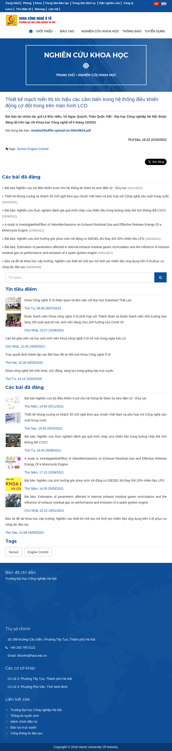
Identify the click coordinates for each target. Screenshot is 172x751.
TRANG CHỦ (65, 75)
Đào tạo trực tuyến (24, 727)
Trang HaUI (12, 3)
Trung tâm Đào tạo (57, 3)
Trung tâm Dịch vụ (83, 3)
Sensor (22, 149)
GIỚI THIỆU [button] (46, 31)
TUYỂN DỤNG (155, 31)
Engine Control (38, 149)
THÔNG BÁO (132, 31)
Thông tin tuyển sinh (25, 716)
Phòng (27, 3)
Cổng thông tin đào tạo (26, 733)
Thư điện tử (23, 9)
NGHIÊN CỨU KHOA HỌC (100, 31)
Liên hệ (53, 9)
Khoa (38, 3)
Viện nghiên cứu (109, 3)
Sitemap (39, 9)
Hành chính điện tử (24, 721)
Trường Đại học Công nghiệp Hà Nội (36, 710)
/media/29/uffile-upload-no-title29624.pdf (61, 130)
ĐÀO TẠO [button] (69, 31)
